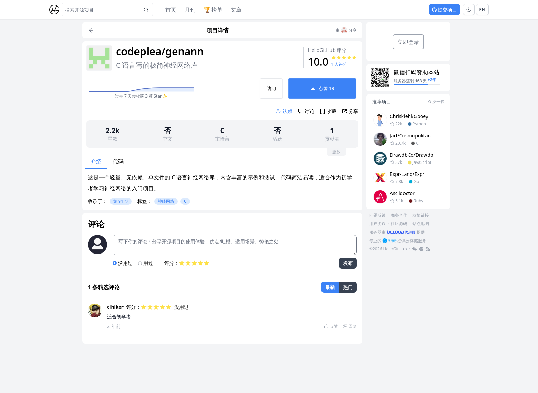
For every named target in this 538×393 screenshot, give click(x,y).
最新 (330, 287)
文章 (236, 9)
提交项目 (444, 9)
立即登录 (408, 42)
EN (482, 9)
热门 (348, 287)
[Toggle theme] (469, 9)
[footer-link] (397, 232)
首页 (170, 9)
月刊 (190, 9)
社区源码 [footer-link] (399, 223)
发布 (348, 263)
